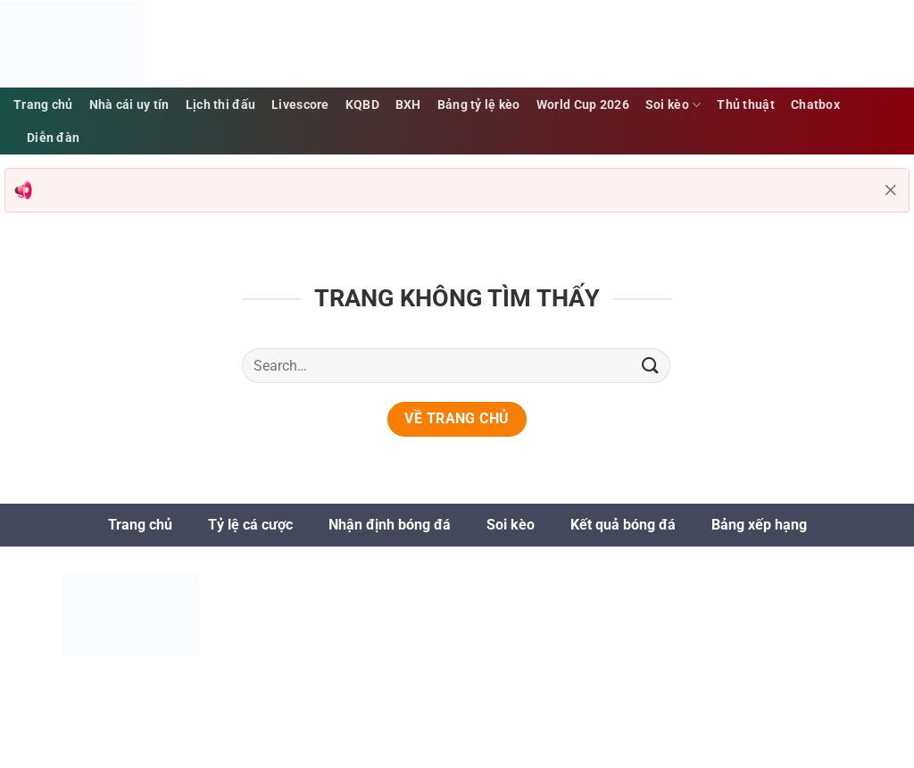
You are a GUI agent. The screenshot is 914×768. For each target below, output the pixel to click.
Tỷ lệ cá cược (250, 524)
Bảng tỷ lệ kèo (478, 105)
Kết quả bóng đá (623, 524)
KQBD (362, 105)
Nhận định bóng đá (389, 524)
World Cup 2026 (582, 105)
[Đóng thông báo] (891, 190)
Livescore (300, 105)
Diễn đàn (53, 138)
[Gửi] (651, 365)
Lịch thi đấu (220, 105)
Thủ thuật (746, 105)
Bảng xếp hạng (759, 524)
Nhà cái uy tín (129, 105)
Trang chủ (140, 524)
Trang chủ (43, 105)
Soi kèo (673, 104)
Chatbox (815, 105)
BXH (408, 105)
